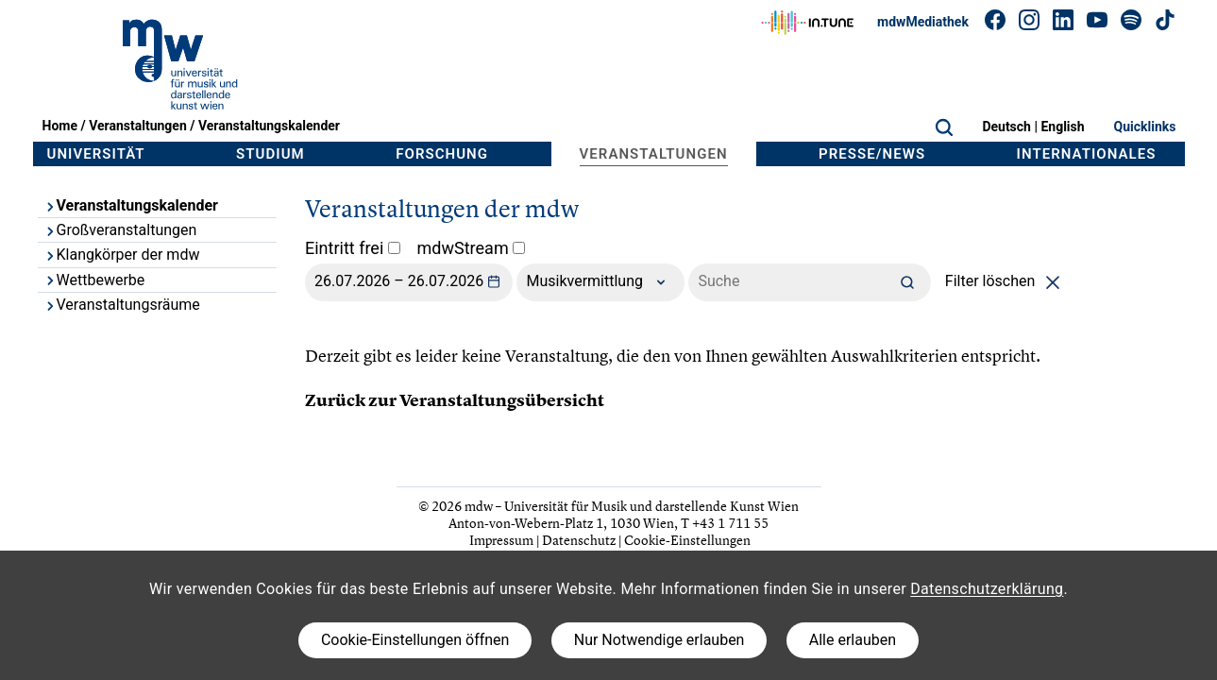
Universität (96, 153)
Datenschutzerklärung (986, 589)
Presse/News (872, 153)
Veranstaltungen (138, 125)
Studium (270, 153)
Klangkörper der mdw (121, 255)
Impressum (501, 540)
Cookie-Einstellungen (687, 540)
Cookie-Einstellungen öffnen (415, 640)
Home (59, 125)
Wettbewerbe (94, 280)
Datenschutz (579, 540)
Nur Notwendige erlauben (659, 640)
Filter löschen (1006, 281)
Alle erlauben (852, 640)
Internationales (1087, 153)
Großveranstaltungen (120, 230)
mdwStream (471, 248)
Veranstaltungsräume (121, 305)
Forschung (442, 153)
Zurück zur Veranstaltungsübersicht (454, 400)
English (1062, 126)
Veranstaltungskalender (269, 125)
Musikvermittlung (600, 282)
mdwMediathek (923, 21)
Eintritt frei (352, 248)
